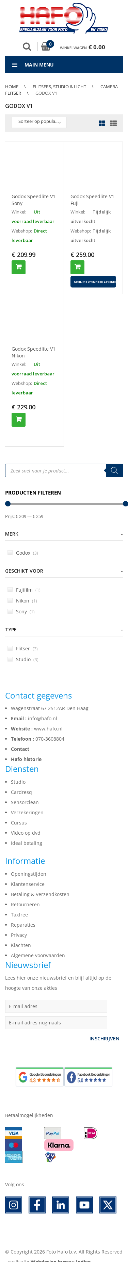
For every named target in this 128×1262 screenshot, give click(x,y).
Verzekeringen (27, 801)
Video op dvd (26, 821)
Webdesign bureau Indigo (61, 1250)
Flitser (22, 637)
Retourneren (25, 893)
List (112, 124)
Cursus (19, 811)
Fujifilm (24, 578)
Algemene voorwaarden (38, 944)
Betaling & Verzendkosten (40, 882)
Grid (102, 124)
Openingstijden (28, 862)
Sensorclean (25, 790)
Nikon (22, 589)
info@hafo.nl (42, 707)
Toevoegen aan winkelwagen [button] (19, 267)
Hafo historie (26, 747)
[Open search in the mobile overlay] (64, 459)
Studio (22, 648)
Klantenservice (28, 872)
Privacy (19, 923)
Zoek (27, 46)
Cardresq (21, 780)
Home (11, 86)
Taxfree (19, 903)
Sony (21, 600)
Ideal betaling (26, 831)
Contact (20, 737)
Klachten (21, 933)
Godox (22, 541)
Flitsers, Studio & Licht (59, 86)
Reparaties (23, 913)
